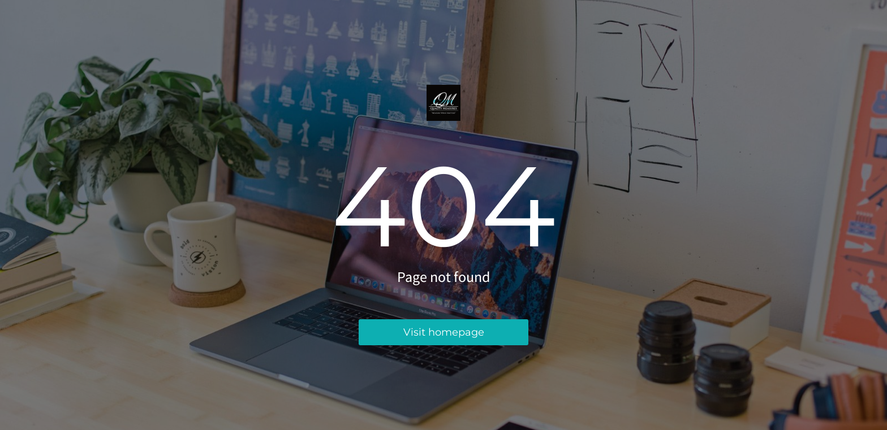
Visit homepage (443, 332)
